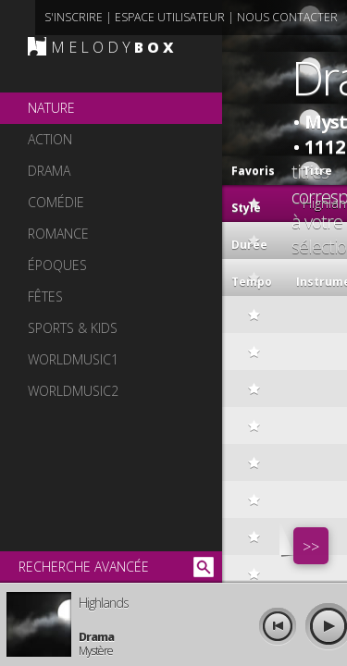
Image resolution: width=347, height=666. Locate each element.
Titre (298, 166)
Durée (249, 245)
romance (58, 233)
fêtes (45, 296)
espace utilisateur (170, 17)
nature (51, 108)
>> (311, 546)
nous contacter (287, 17)
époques (57, 265)
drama (49, 170)
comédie (56, 202)
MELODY (114, 47)
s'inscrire (73, 17)
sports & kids (73, 328)
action (50, 139)
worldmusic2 (73, 391)
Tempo (251, 282)
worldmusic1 (73, 359)
